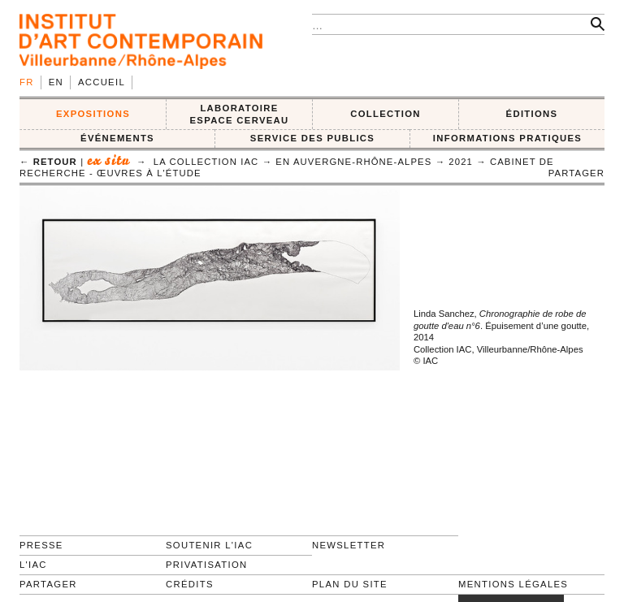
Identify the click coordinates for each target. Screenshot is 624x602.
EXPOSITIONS (93, 114)
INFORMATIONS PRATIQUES (507, 138)
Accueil (101, 82)
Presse (41, 545)
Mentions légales (513, 584)
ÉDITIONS (532, 114)
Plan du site (350, 584)
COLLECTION (385, 114)
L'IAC (33, 565)
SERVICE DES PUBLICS (312, 138)
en (56, 82)
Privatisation (207, 565)
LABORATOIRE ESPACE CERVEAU (238, 114)
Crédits (190, 584)
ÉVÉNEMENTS (117, 138)
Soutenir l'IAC (209, 545)
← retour (48, 162)
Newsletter (348, 545)
